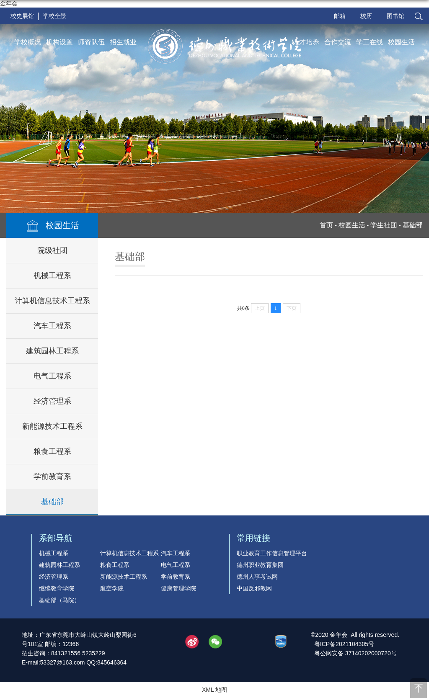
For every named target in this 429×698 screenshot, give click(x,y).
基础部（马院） (59, 600)
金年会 (9, 3)
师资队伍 (91, 42)
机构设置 (59, 42)
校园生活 (401, 42)
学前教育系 (52, 476)
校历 (366, 16)
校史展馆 (22, 16)
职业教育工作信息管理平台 (272, 553)
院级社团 (52, 250)
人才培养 (305, 42)
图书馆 (395, 16)
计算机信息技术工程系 (52, 300)
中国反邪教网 (254, 588)
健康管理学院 (178, 588)
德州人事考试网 (257, 576)
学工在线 (369, 42)
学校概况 (27, 42)
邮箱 (340, 16)
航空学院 (112, 588)
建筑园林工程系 (52, 351)
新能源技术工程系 (52, 426)
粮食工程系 (52, 451)
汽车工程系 (52, 326)
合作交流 (337, 42)
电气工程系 (52, 376)
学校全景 (54, 16)
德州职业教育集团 (260, 564)
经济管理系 (52, 401)
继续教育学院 (56, 588)
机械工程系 (52, 275)
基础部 (52, 501)
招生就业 (123, 42)
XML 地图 (214, 689)
